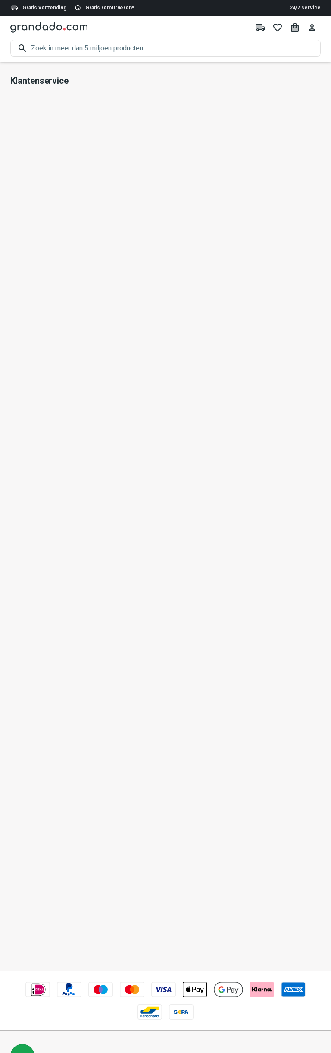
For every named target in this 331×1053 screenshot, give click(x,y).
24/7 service (305, 8)
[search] (176, 48)
